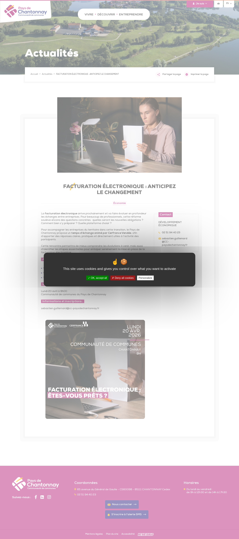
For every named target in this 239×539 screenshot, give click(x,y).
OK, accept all (97, 277)
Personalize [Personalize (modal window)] (145, 277)
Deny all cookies (123, 277)
